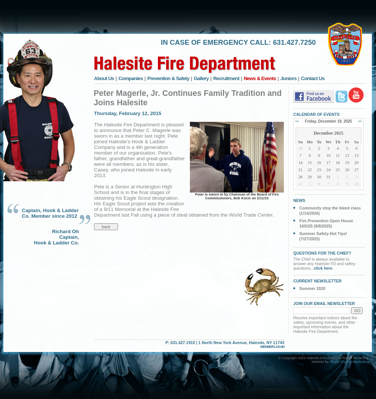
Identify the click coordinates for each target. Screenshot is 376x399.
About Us (104, 78)
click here (323, 268)
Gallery (201, 78)
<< (297, 121)
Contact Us (312, 78)
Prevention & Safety (168, 78)
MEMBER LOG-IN (272, 347)
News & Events (260, 78)
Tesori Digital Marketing (349, 362)
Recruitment (226, 78)
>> (360, 121)
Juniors (288, 78)
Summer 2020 (312, 288)
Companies (130, 78)
